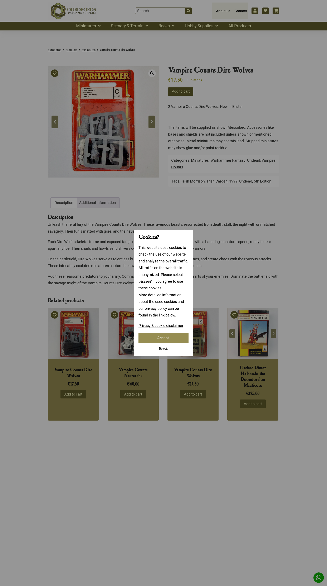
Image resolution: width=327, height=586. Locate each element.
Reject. (163, 348)
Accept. (163, 338)
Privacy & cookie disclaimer (160, 325)
